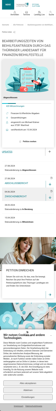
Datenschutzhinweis (33, 406)
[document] (28, 357)
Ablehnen (28, 390)
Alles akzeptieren (28, 383)
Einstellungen (28, 397)
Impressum (18, 406)
